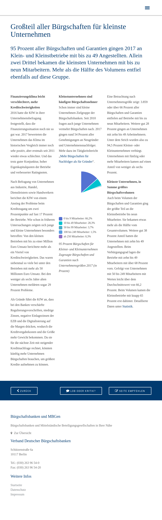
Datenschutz (18, 489)
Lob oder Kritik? (81, 390)
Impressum (17, 494)
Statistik (127, 306)
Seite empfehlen (130, 390)
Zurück (24, 390)
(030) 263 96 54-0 (28, 462)
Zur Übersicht (22, 433)
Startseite (16, 485)
